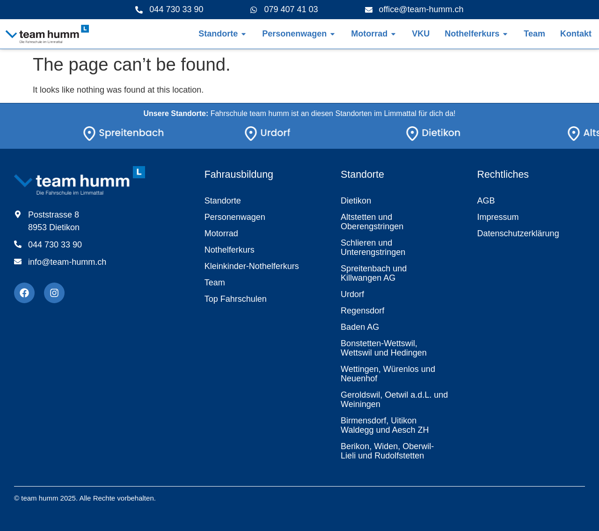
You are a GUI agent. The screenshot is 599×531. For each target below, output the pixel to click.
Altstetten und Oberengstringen (372, 221)
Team (215, 282)
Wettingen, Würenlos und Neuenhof (388, 373)
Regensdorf (362, 310)
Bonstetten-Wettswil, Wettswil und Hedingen (384, 348)
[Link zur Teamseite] (534, 34)
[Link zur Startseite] (47, 34)
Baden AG (360, 327)
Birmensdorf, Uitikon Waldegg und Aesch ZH (385, 425)
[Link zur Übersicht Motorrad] (369, 34)
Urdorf (352, 294)
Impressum (498, 217)
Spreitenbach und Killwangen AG (374, 273)
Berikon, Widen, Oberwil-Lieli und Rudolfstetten (387, 451)
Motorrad (221, 233)
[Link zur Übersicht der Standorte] (218, 34)
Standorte (223, 200)
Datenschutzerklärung (518, 233)
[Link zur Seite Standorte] (144, 135)
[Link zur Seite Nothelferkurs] (472, 34)
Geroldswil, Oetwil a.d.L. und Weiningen (394, 399)
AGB (486, 200)
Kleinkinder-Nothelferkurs (252, 266)
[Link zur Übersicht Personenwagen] (294, 34)
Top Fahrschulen (236, 299)
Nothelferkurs (230, 250)
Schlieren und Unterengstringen (373, 247)
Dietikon (356, 200)
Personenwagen (235, 217)
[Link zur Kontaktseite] (576, 34)
